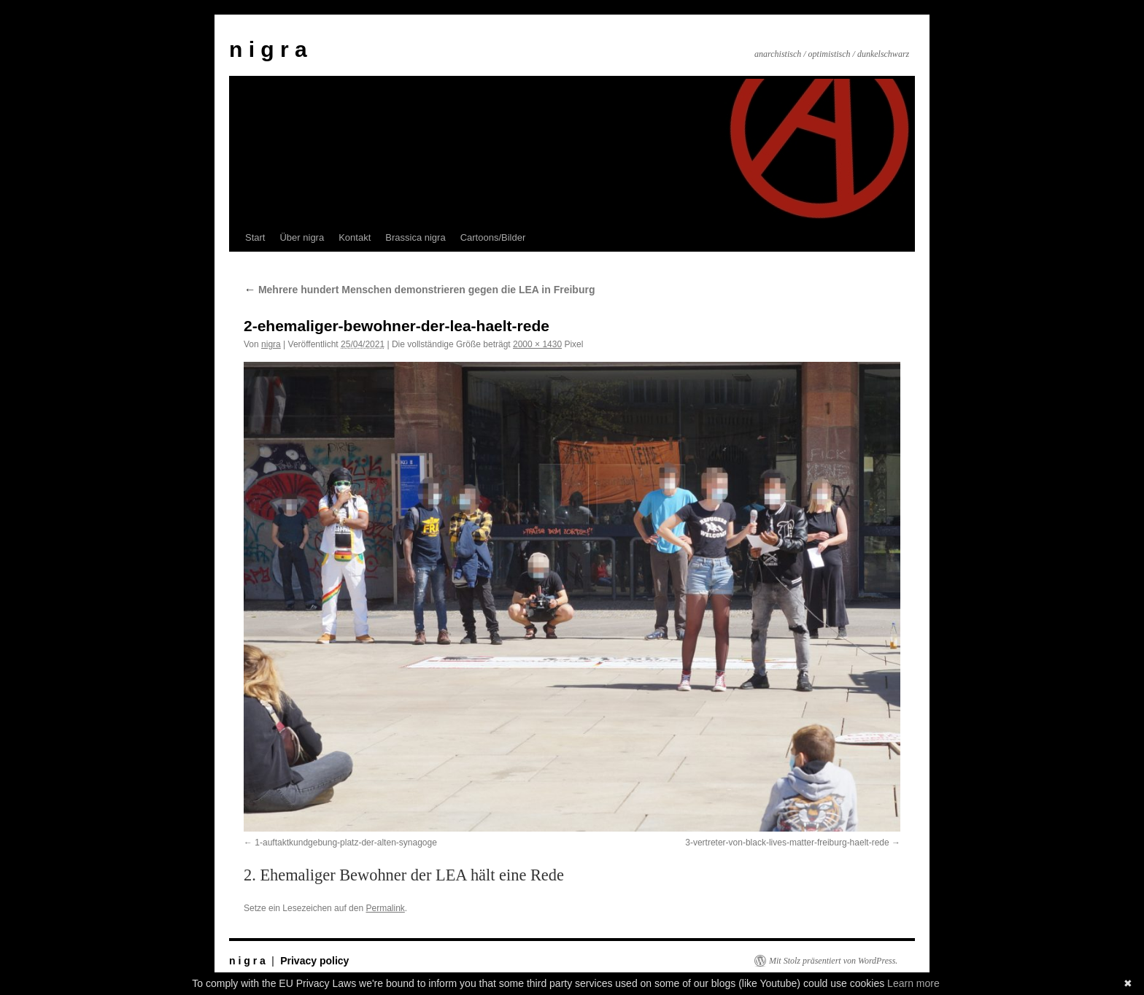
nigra (271, 344)
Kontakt (355, 237)
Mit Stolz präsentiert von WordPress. (833, 961)
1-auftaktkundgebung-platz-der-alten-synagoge (346, 842)
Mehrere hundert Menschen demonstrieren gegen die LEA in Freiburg (419, 289)
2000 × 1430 (537, 344)
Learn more (913, 983)
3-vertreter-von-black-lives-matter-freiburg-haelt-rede (787, 842)
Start (255, 237)
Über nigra (301, 237)
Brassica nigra (415, 237)
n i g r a (268, 49)
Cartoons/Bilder (493, 237)
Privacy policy (314, 961)
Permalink (385, 908)
